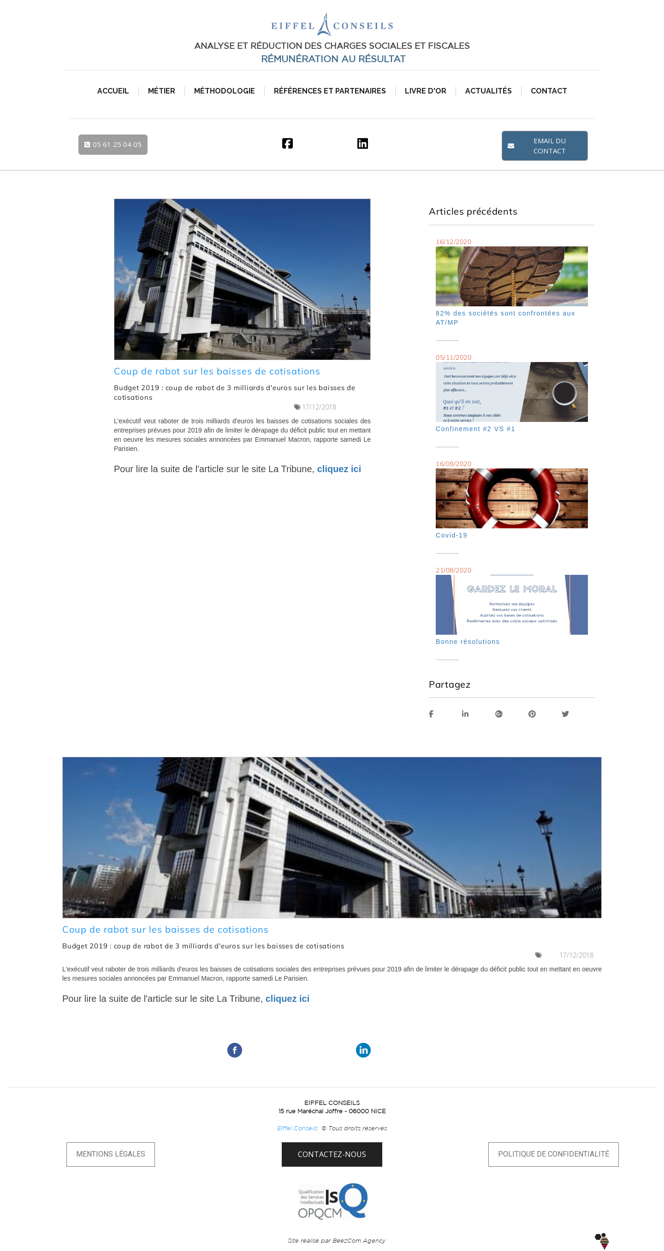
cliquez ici (339, 469)
